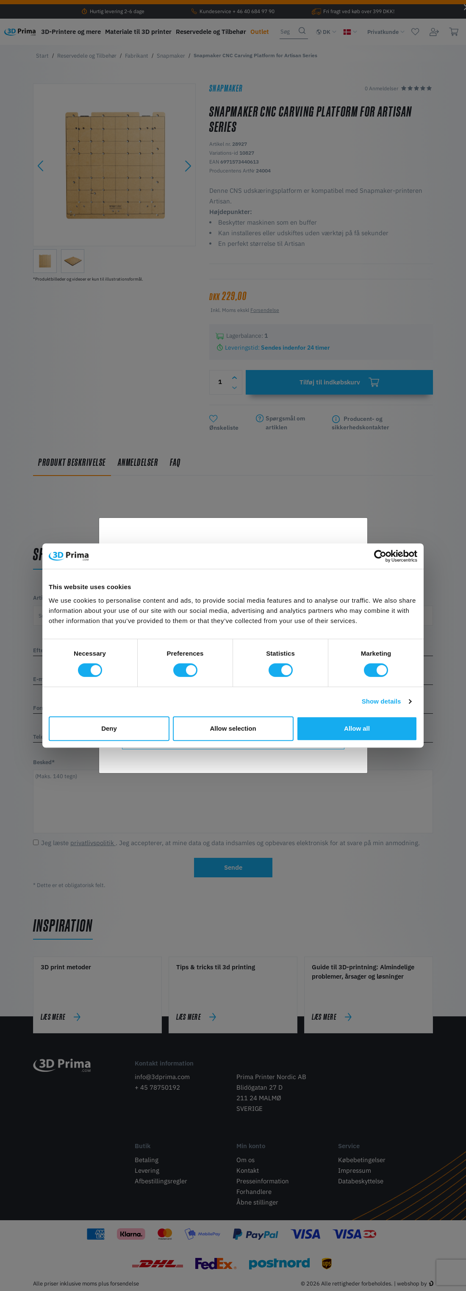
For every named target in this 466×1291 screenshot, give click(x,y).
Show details (381, 701)
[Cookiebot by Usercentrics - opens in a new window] (380, 556)
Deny (109, 728)
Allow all (357, 728)
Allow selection (233, 728)
